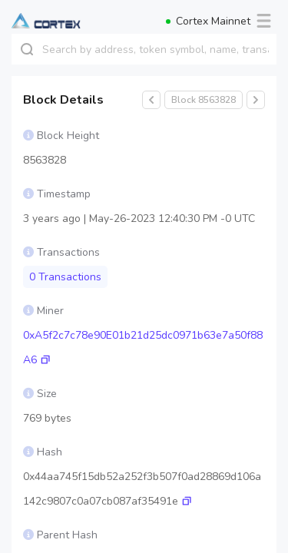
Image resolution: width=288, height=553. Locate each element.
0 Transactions (65, 277)
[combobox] (159, 49)
